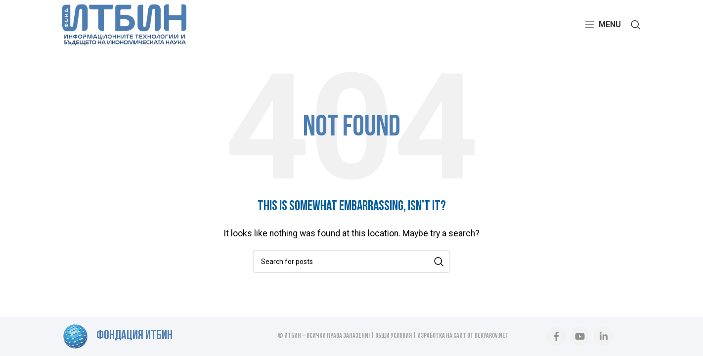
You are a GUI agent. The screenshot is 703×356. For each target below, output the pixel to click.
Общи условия (393, 336)
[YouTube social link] (580, 336)
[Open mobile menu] (603, 25)
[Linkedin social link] (604, 336)
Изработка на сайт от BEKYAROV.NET (463, 336)
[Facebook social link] (556, 336)
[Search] (636, 25)
